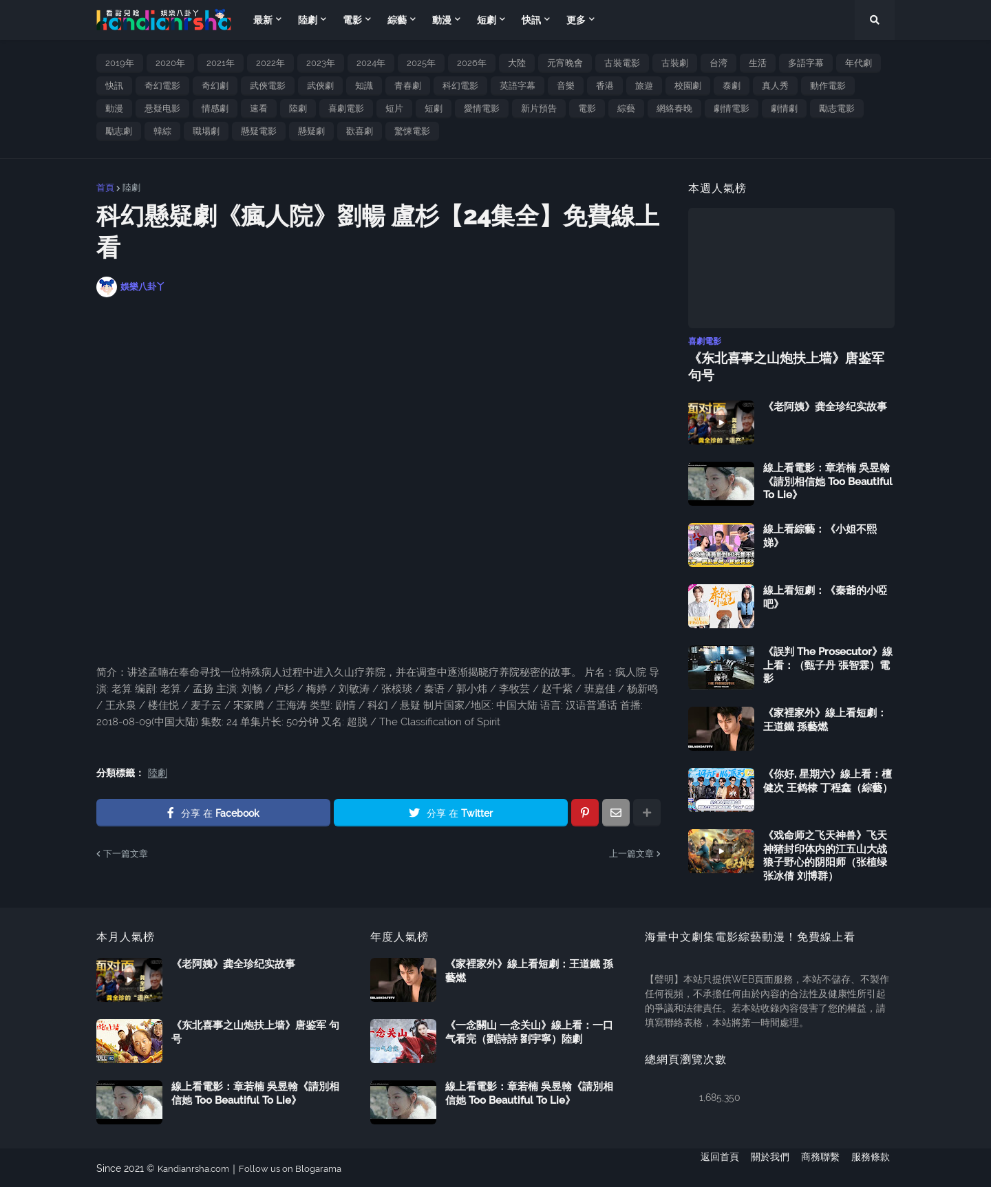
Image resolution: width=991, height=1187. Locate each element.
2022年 (270, 63)
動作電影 (828, 86)
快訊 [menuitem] (531, 19)
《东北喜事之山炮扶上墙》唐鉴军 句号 (788, 365)
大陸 (517, 63)
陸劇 (298, 108)
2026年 (472, 63)
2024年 (370, 63)
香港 (605, 86)
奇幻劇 (215, 86)
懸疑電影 (259, 131)
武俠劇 (320, 86)
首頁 (105, 187)
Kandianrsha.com (196, 1167)
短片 (394, 108)
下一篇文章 (125, 853)
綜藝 (626, 108)
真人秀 (775, 86)
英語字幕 (517, 86)
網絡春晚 (674, 108)
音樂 (566, 86)
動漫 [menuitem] (441, 19)
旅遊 (644, 86)
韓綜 (162, 131)
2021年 (220, 63)
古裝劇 (674, 63)
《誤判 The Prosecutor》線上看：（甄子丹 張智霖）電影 (828, 663)
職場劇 (206, 131)
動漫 (114, 108)
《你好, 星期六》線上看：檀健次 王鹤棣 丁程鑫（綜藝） (828, 780)
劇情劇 (784, 108)
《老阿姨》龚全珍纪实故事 (825, 405)
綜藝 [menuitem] (397, 19)
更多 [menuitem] (576, 19)
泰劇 (731, 86)
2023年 (320, 63)
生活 (758, 63)
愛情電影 (482, 108)
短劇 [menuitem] (486, 19)
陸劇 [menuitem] (307, 19)
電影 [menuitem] (352, 19)
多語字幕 (806, 63)
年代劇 (858, 63)
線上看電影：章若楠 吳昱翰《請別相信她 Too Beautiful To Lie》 (828, 480)
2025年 (421, 63)
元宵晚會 (565, 63)
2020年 (170, 63)
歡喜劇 (359, 131)
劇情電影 (731, 108)
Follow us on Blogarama (299, 1167)
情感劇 (215, 108)
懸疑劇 (311, 131)
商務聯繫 (820, 1167)
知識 (364, 86)
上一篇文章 (631, 853)
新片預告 (539, 108)
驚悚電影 (412, 131)
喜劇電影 (346, 108)
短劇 (434, 108)
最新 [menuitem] (263, 19)
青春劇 (407, 86)
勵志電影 (837, 108)
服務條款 (875, 1167)
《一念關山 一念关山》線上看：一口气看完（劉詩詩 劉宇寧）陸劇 (529, 1031)
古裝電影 (622, 63)
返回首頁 (710, 1167)
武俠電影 (268, 86)
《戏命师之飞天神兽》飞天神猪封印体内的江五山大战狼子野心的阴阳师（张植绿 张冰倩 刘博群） (825, 854)
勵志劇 (118, 131)
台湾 (718, 63)
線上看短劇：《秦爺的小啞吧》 (825, 596)
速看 (259, 108)
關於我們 (765, 1167)
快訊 (114, 86)
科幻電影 (460, 86)
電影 (587, 108)
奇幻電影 (162, 86)
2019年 (119, 63)
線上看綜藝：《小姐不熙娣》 (820, 535)
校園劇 (687, 86)
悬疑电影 (162, 108)
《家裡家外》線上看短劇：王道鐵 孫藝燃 (825, 718)
